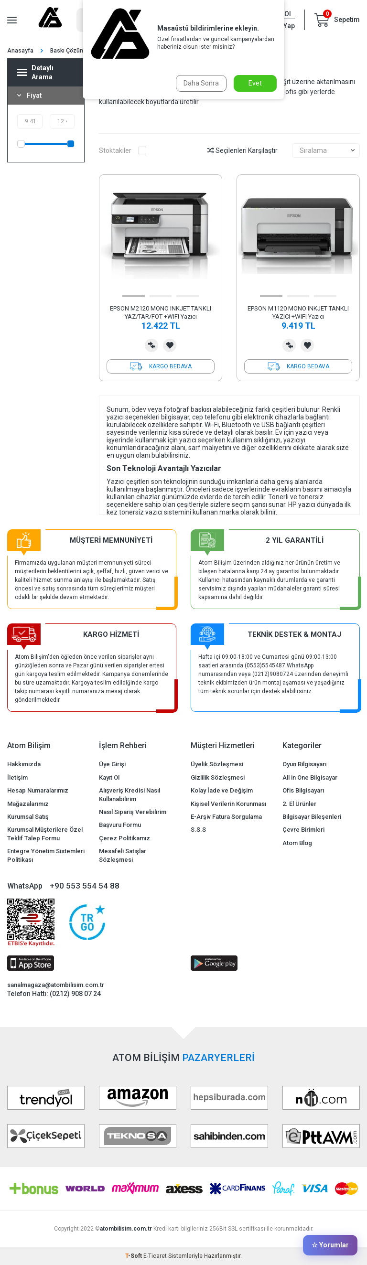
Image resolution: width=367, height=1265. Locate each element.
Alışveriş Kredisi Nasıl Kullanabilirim (129, 794)
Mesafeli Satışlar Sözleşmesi (122, 855)
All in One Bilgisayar (309, 777)
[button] (133, 296)
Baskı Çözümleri (71, 50)
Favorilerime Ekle (169, 345)
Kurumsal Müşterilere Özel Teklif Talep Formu (45, 833)
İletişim (17, 777)
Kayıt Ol (109, 777)
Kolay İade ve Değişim (222, 790)
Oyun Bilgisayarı (304, 764)
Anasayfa (20, 50)
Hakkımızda (24, 764)
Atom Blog (297, 843)
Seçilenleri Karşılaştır (242, 150)
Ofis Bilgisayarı (303, 790)
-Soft (134, 1256)
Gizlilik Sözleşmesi (218, 777)
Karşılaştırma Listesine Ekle (151, 345)
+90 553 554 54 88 (84, 885)
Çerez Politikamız (124, 838)
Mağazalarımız (28, 803)
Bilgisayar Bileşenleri (311, 816)
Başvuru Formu (120, 824)
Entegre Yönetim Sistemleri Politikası (46, 855)
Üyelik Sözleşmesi (217, 764)
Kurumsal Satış (28, 816)
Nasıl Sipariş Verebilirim (132, 811)
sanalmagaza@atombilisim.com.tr (55, 984)
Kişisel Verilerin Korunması (228, 803)
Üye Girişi (112, 764)
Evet (255, 83)
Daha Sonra (201, 83)
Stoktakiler (122, 150)
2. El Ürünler (299, 803)
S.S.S (198, 829)
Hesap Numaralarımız (37, 790)
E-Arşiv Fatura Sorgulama (226, 816)
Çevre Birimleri (303, 829)
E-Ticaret (155, 1256)
